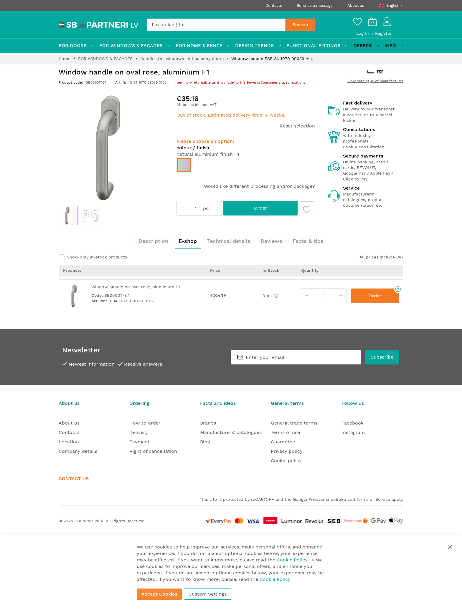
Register (383, 33)
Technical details (228, 241)
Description (153, 241)
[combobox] (216, 25)
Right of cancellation (153, 451)
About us (355, 5)
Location (69, 442)
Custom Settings (208, 594)
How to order (145, 423)
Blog (205, 442)
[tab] (153, 241)
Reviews (271, 241)
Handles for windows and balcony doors (182, 58)
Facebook (352, 423)
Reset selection (297, 126)
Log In (363, 33)
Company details (78, 451)
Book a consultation (364, 147)
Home (65, 58)
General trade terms (294, 423)
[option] (183, 165)
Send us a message (315, 5)
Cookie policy (286, 460)
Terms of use (285, 432)
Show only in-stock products (97, 257)
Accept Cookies (159, 594)
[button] (90, 215)
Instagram (353, 432)
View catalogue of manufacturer (375, 81)
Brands (208, 423)
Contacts (273, 5)
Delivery (138, 432)
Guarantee (283, 442)
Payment (139, 442)
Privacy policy (287, 451)
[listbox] (245, 166)
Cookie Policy (292, 560)
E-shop (188, 241)
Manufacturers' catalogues (231, 432)
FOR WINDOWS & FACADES (106, 58)
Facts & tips (308, 241)
